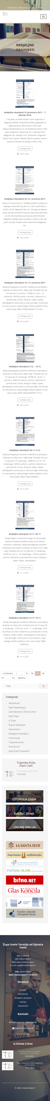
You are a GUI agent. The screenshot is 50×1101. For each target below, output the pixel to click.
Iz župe (12, 720)
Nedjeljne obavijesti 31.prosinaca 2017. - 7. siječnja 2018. (25, 113)
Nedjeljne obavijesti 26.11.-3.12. (25, 450)
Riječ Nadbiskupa (17, 707)
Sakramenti (14, 729)
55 (27, 673)
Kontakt (39, 7)
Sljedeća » (22, 678)
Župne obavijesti (17, 724)
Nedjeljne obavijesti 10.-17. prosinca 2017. (25, 282)
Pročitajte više (25, 148)
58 (43, 673)
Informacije (14, 738)
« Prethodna (7, 673)
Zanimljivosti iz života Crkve (22, 711)
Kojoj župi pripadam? (19, 751)
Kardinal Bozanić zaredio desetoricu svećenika (29, 1052)
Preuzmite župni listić (27, 771)
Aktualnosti (14, 703)
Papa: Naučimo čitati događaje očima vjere (30, 1064)
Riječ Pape (14, 716)
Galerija (23, 1002)
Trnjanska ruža (16, 742)
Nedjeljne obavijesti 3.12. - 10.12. (25, 366)
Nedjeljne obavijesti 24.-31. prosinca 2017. (25, 198)
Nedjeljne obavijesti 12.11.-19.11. (25, 617)
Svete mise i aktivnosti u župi (20, 7)
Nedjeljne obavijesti (25, 47)
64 (13, 678)
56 (32, 673)
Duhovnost (14, 746)
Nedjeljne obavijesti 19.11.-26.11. (25, 534)
